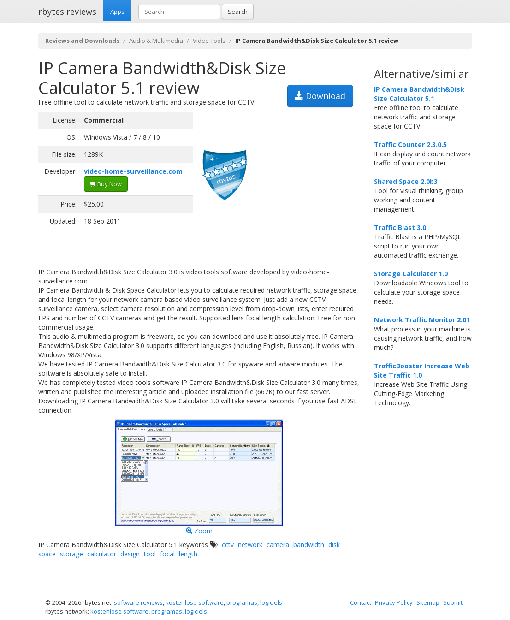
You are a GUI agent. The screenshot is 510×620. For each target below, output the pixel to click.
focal (167, 553)
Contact (360, 602)
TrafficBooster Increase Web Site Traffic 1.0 (421, 370)
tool (150, 553)
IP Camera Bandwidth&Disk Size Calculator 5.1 (419, 94)
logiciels (271, 602)
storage (71, 553)
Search (238, 11)
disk (334, 544)
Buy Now (106, 184)
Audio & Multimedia (156, 40)
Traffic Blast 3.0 (400, 227)
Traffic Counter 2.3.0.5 (410, 144)
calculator (101, 553)
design (130, 553)
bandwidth (308, 544)
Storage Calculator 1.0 (411, 273)
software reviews (138, 602)
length (188, 553)
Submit (453, 602)
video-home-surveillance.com (133, 171)
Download (320, 95)
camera (278, 544)
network (250, 544)
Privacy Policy (394, 602)
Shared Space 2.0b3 (406, 181)
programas (241, 602)
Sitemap (427, 602)
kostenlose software (195, 602)
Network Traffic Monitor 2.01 (422, 319)
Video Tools (209, 40)
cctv (228, 544)
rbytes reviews (67, 11)
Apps (117, 11)
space (47, 553)
